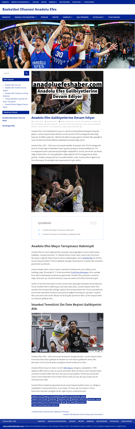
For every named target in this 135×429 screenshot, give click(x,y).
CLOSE (93, 223)
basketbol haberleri (51, 124)
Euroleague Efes (8, 126)
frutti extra (62, 124)
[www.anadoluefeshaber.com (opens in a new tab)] (13, 426)
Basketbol (39, 124)
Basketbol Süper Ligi (79, 399)
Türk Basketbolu (55, 127)
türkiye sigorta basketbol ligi (72, 127)
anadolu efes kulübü (39, 399)
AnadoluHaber (52, 121)
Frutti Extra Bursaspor (75, 124)
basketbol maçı (64, 399)
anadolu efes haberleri (83, 121)
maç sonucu (81, 402)
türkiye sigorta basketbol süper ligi (45, 405)
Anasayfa (5, 2)
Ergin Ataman (37, 402)
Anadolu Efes (69, 121)
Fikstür (43, 2)
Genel (85, 124)
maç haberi (71, 402)
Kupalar (36, 2)
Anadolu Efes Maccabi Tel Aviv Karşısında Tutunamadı (82, 414)
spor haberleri (44, 127)
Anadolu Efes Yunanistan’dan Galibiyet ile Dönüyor (50, 412)
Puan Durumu (89, 2)
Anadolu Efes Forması (13, 85)
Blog (62, 121)
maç (64, 402)
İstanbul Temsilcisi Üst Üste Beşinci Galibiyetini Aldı (61, 234)
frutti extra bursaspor (52, 402)
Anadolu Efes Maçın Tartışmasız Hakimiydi (58, 230)
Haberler (52, 2)
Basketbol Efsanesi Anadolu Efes (29, 9)
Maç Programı (65, 2)
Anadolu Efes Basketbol (20, 2)
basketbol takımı (94, 399)
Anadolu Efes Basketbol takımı (74, 396)
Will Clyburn (68, 368)
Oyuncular (76, 2)
